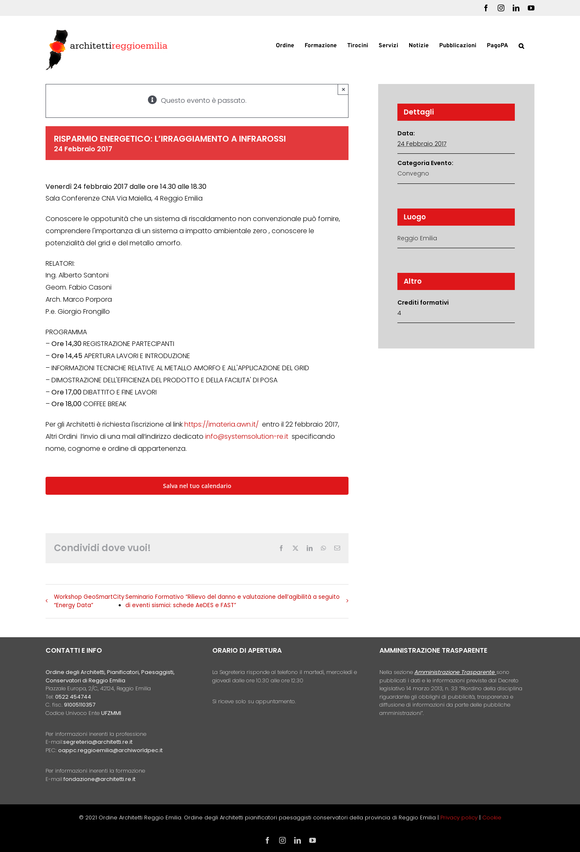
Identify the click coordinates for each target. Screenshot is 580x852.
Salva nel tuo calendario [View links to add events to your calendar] (197, 485)
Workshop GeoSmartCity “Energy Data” (89, 601)
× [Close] (344, 89)
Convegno (413, 173)
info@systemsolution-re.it (246, 436)
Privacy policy (459, 817)
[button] (521, 45)
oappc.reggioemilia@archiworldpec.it (110, 750)
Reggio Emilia (417, 238)
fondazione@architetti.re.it (99, 779)
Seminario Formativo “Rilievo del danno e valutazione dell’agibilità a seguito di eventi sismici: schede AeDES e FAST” (232, 601)
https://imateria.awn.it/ (221, 424)
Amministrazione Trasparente (455, 672)
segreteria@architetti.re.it (97, 742)
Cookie (491, 817)
